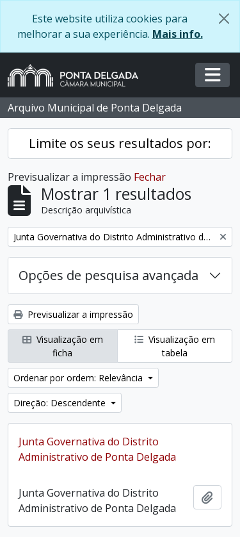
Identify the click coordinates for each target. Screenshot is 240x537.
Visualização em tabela (174, 346)
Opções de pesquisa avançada (108, 275)
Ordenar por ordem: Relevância (79, 378)
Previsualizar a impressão (73, 314)
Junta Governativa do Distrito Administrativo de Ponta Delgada (97, 449)
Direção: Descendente (60, 403)
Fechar (150, 177)
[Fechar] (224, 19)
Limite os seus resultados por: (120, 143)
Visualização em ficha (62, 346)
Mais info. (177, 34)
